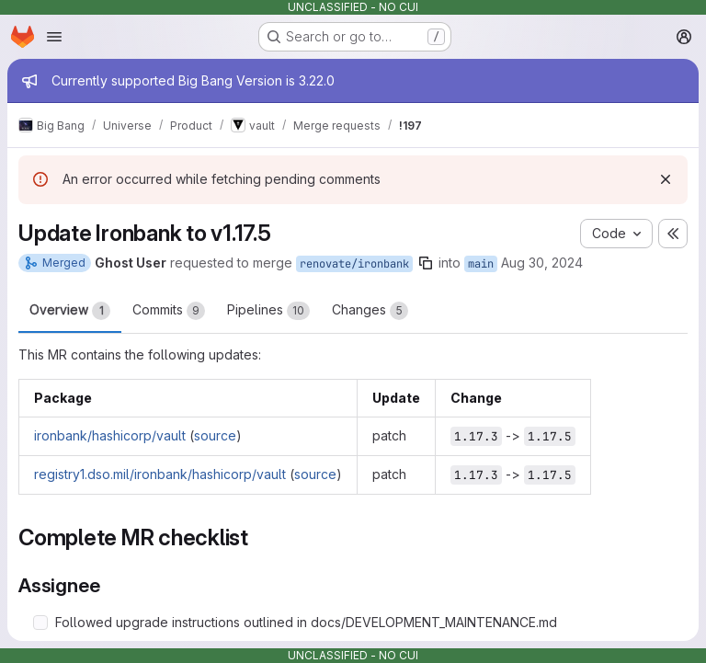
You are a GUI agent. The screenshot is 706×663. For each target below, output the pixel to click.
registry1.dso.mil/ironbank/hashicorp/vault (160, 474)
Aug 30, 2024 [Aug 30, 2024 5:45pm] (542, 262)
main (481, 264)
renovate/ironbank (354, 264)
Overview (69, 311)
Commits (168, 311)
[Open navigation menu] (54, 36)
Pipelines (268, 311)
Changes (370, 311)
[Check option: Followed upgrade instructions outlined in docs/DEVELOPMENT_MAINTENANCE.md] (40, 622)
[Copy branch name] (426, 263)
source (215, 435)
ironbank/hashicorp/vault (110, 435)
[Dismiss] (666, 179)
